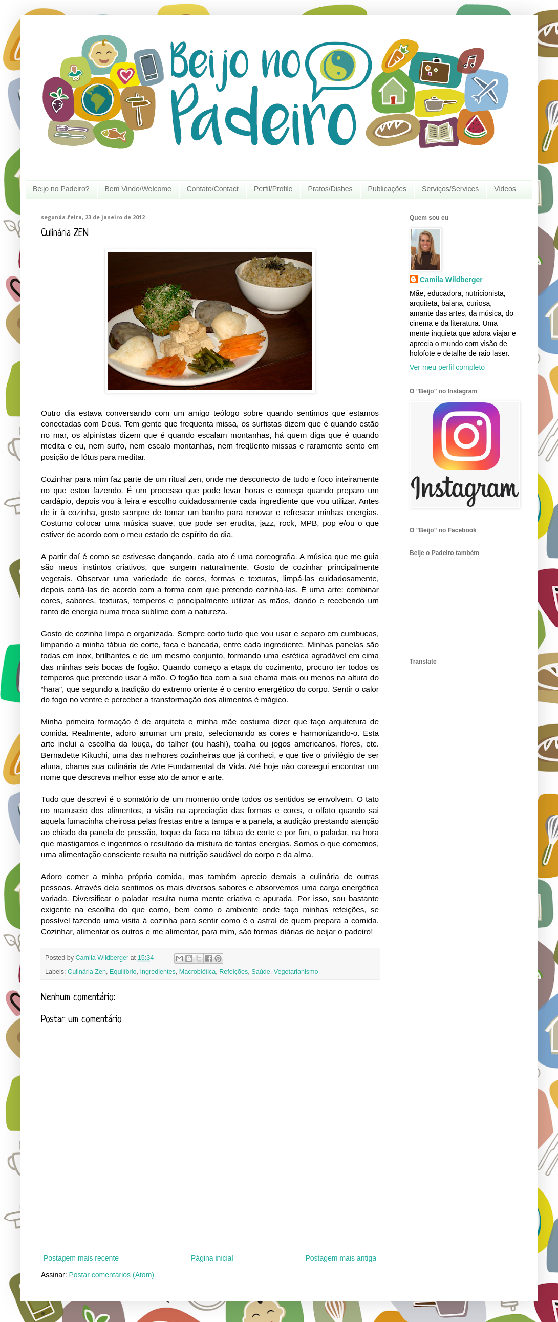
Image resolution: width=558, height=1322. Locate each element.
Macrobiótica (197, 971)
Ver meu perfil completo (447, 367)
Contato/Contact (213, 189)
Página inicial (212, 1258)
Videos (505, 189)
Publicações (387, 189)
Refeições (233, 971)
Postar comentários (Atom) (111, 1275)
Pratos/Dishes (330, 189)
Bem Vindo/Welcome (138, 189)
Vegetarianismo (296, 971)
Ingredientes (158, 971)
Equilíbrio (123, 971)
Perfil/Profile (273, 189)
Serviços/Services (450, 189)
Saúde (260, 971)
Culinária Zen (87, 971)
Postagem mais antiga (340, 1258)
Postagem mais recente (81, 1258)
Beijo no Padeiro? (61, 189)
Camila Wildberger (451, 279)
